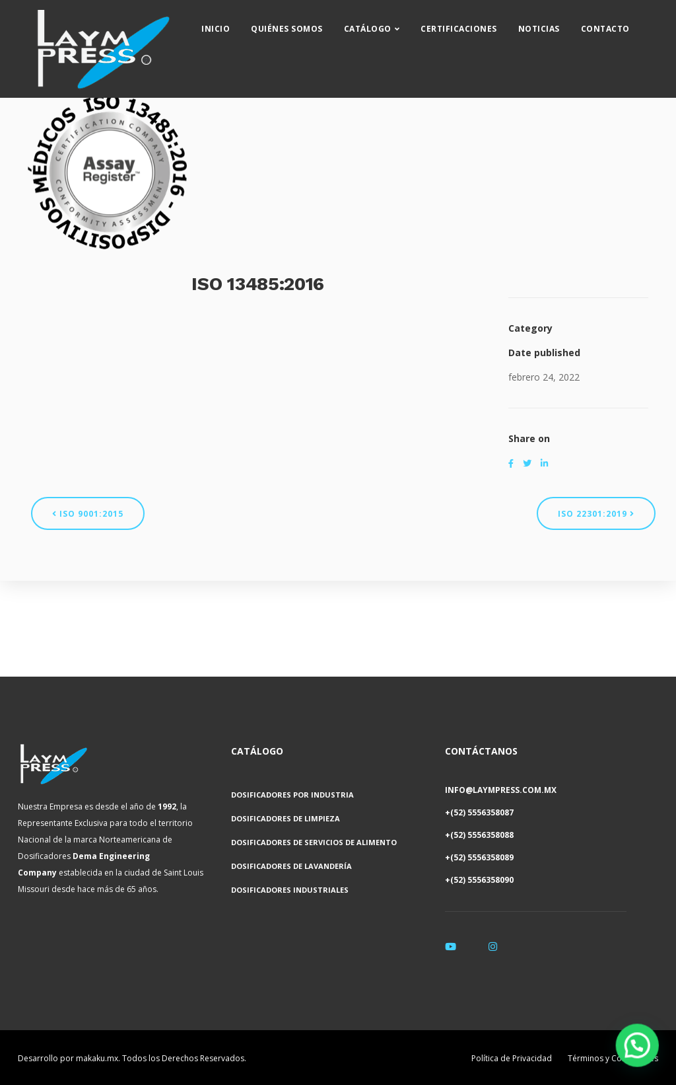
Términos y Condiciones (613, 1058)
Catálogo (380, 23)
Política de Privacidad (511, 1058)
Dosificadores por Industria (292, 795)
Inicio (229, 23)
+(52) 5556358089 (479, 857)
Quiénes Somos (300, 23)
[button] (640, 1053)
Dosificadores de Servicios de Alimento (314, 842)
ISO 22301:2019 (596, 513)
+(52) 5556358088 (479, 835)
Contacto (617, 23)
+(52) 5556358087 (479, 812)
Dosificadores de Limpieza (285, 818)
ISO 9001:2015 (87, 513)
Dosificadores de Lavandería (291, 866)
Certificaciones (472, 23)
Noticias (551, 23)
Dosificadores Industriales (290, 890)
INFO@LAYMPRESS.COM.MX (501, 790)
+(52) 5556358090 (479, 879)
